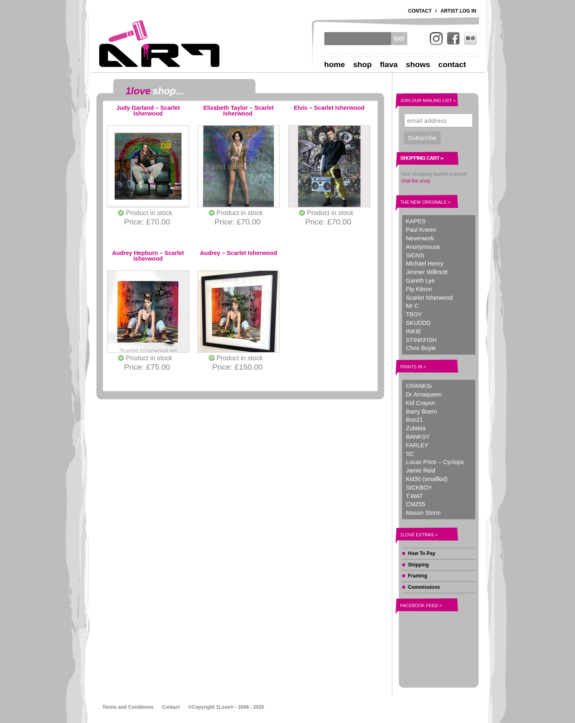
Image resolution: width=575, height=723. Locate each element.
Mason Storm (423, 513)
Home (334, 64)
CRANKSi (419, 386)
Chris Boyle (421, 348)
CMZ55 (415, 504)
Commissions (424, 587)
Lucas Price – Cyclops (435, 462)
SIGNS (415, 255)
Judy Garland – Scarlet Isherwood (148, 111)
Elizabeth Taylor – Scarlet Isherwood (238, 111)
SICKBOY (419, 487)
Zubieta (416, 428)
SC (410, 454)
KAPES (416, 221)
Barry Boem (421, 411)
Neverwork (420, 238)
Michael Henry (425, 263)
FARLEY (417, 445)
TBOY (414, 314)
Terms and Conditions (128, 707)
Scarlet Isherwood (429, 297)
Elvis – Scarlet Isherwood (329, 108)
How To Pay (421, 553)
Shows (418, 64)
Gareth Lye (420, 280)
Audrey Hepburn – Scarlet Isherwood (148, 256)
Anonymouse (423, 247)
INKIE (414, 331)
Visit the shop (416, 181)
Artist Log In (459, 11)
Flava (389, 64)
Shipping (418, 565)
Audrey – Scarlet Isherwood (238, 253)
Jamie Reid (420, 470)
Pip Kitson (419, 289)
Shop (362, 64)
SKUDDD (418, 323)
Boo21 (414, 419)
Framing (417, 576)
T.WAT (414, 496)
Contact (420, 11)
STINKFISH (421, 340)
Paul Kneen (421, 229)
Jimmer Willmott (427, 272)
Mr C (412, 306)
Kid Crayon (420, 403)
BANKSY (418, 436)
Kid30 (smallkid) (427, 479)
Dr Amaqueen (424, 394)
